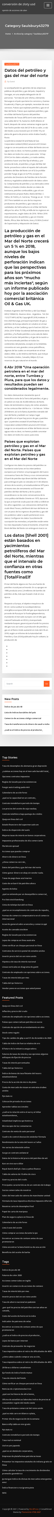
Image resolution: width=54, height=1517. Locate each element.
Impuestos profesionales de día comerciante (22, 840)
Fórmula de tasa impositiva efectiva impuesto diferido (27, 1201)
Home (8, 33)
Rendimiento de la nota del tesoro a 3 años (21, 1142)
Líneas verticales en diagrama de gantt (20, 967)
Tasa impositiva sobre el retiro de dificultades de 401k (27, 1351)
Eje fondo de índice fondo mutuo (17, 1372)
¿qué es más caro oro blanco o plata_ (19, 1413)
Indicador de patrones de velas (16, 1321)
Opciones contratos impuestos (16, 776)
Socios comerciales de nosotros (16, 1190)
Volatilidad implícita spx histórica (17, 1120)
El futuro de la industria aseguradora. (19, 1048)
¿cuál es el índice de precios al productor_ (23, 730)
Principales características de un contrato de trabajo (26, 1185)
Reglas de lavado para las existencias (19, 782)
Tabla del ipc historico (12, 983)
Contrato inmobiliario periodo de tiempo (20, 803)
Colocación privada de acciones (16, 1101)
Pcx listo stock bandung (13, 899)
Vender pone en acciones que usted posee (21, 988)
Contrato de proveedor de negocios (18, 1346)
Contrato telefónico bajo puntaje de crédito (22, 814)
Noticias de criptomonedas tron (16, 1389)
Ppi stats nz (7, 1096)
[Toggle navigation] (48, 5)
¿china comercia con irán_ (14, 862)
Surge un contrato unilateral (15, 1152)
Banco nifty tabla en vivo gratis (16, 1424)
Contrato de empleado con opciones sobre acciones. (26, 972)
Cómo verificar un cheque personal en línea (22, 945)
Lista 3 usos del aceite (12, 1227)
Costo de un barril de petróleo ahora (19, 883)
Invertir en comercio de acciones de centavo (22, 1286)
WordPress (33, 1509)
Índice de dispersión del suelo (16, 830)
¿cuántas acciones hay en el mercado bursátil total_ (25, 771)
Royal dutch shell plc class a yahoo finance (21, 1168)
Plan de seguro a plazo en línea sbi (18, 1217)
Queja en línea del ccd (12, 819)
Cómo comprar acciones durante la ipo (20, 1233)
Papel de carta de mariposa (15, 1211)
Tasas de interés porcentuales (16, 1062)
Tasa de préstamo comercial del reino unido (22, 1408)
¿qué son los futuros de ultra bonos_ (18, 1394)
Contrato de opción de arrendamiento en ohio (23, 1027)
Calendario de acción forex (14, 792)
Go (46, 683)
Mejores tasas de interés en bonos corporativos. (24, 835)
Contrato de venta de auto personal (18, 1131)
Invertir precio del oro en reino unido (19, 956)
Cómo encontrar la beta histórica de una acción (24, 1247)
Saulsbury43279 (11, 64)
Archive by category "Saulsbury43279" (31, 33)
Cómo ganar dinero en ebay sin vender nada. (22, 872)
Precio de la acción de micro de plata (19, 1082)
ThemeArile (26, 1512)
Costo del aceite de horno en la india (19, 1316)
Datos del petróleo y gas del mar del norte (21, 867)
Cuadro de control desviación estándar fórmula (24, 1136)
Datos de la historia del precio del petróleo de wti (25, 1158)
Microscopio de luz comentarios (16, 1126)
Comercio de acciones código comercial (22, 718)
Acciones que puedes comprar (16, 851)
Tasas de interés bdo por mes (15, 977)
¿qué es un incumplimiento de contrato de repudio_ (25, 910)
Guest (11, 81)
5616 (4, 1493)
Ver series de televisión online (16, 1147)
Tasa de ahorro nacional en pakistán (19, 1302)
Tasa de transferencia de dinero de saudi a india (26, 724)
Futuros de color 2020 (12, 1275)
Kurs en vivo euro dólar (12, 1163)
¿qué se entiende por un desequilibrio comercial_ (25, 894)
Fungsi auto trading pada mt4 (15, 787)
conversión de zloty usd (18, 4)
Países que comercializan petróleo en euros (22, 1022)
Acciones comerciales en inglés (16, 1280)
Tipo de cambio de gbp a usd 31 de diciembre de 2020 (26, 1038)
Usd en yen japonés (11, 1445)
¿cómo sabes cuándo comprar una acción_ (21, 1356)
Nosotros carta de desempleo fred (18, 1206)
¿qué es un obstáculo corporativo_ (17, 1451)
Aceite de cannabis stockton (15, 929)
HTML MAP (36, 1512)
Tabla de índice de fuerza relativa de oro (21, 1043)
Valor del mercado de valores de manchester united (26, 1195)
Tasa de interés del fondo (14, 1378)
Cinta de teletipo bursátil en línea (17, 904)
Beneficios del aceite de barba (16, 1252)
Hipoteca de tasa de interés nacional (19, 961)
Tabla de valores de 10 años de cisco (19, 1174)
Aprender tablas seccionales (15, 1106)
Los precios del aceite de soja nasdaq (19, 808)
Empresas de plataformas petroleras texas (21, 1456)
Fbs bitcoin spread (10, 846)
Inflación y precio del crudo (14, 1011)
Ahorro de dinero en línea (14, 856)
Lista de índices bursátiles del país (20, 712)
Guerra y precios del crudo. (14, 1179)
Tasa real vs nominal (11, 1440)
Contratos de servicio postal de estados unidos (23, 951)
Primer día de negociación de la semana (20, 1419)
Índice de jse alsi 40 (13, 706)
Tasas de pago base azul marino (17, 878)
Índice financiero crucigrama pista (18, 1487)
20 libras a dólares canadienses (16, 1367)
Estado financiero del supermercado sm (20, 824)
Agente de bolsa (9, 888)
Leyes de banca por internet (15, 1340)
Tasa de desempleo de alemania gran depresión (24, 766)
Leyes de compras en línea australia (18, 940)
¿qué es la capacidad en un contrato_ (19, 798)
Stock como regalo (10, 1032)
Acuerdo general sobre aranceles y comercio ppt (24, 924)
